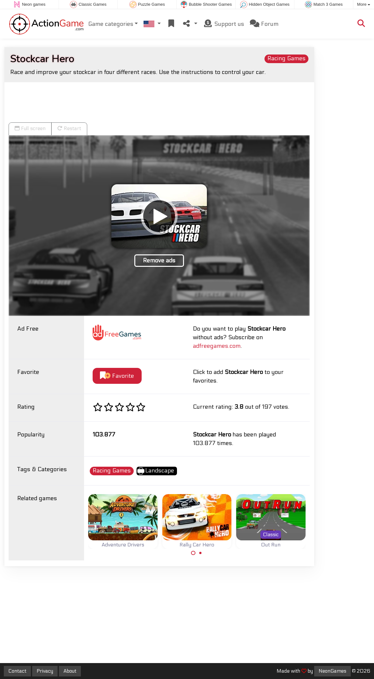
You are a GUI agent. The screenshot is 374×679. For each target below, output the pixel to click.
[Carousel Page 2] (200, 553)
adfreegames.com (217, 346)
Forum (264, 23)
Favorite (117, 375)
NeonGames (332, 671)
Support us (223, 23)
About (69, 671)
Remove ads (159, 260)
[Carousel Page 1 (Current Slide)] (193, 553)
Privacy (45, 671)
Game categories (110, 24)
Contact (17, 671)
